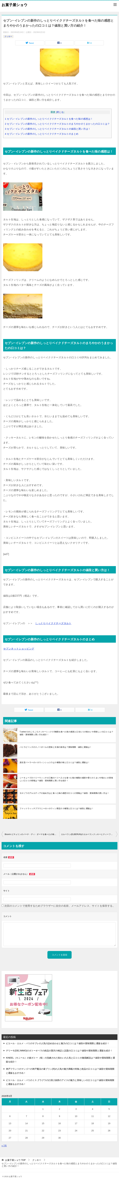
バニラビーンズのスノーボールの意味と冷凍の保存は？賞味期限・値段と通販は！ (56, 747)
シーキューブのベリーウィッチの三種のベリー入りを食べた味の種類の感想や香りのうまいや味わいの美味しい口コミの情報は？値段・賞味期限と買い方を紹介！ (66, 779)
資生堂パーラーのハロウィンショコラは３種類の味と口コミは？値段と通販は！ (55, 762)
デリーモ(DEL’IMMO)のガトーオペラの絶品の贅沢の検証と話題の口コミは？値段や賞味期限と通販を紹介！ (59, 1050)
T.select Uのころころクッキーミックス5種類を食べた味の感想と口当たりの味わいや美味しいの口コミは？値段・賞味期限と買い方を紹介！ (66, 733)
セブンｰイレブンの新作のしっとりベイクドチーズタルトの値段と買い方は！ (47, 128)
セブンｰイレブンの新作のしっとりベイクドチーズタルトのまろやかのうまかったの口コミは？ (57, 123)
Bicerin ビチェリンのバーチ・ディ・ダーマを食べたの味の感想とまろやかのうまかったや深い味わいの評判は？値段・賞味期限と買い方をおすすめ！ (32, 834)
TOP (15, 1160)
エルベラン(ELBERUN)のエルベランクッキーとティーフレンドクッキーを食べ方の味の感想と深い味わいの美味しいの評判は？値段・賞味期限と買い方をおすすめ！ (89, 834)
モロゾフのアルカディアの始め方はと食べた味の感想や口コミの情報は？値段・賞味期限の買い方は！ (64, 793)
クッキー (8, 36)
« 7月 (4, 1145)
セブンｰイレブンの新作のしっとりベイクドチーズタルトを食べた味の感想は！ (49, 118)
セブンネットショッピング (18, 648)
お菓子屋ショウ (14, 4)
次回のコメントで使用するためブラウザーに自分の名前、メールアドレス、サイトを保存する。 (59, 905)
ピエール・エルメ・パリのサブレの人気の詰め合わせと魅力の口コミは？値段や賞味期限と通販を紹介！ (57, 1043)
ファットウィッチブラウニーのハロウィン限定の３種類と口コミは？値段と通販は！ (57, 808)
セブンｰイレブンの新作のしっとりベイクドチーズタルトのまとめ (41, 133)
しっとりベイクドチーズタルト (53, 623)
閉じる (60, 112)
